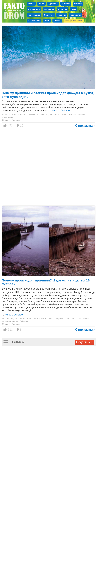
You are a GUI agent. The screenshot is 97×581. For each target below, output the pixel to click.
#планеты (72, 114)
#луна (49, 114)
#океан (81, 114)
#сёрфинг (24, 321)
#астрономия (60, 114)
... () (13, 314)
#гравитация (7, 117)
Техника (57, 20)
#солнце (41, 114)
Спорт (47, 20)
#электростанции (10, 321)
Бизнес (31, 4)
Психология (75, 15)
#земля (12, 114)
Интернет (66, 4)
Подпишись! (84, 342)
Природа (62, 15)
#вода (4, 114)
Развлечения (34, 20)
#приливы (61, 318)
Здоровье (53, 4)
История (78, 4)
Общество (49, 15)
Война (41, 4)
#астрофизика (39, 318)
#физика (31, 114)
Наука (73, 9)
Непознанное (34, 15)
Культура (62, 9)
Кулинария (49, 9)
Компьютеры (34, 9)
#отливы (71, 318)
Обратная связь (74, 20)
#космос (21, 114)
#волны (50, 318)
